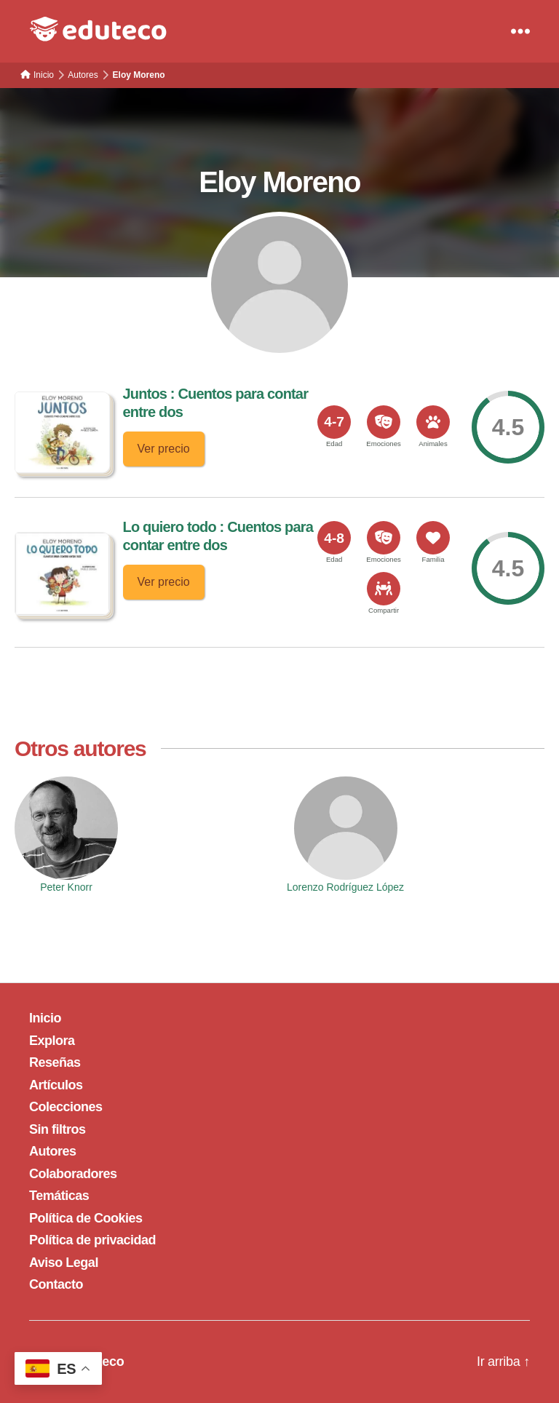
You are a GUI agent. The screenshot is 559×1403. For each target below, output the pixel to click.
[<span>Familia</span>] (433, 538)
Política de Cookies (86, 1218)
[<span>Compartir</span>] (383, 588)
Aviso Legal (63, 1262)
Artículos (56, 1085)
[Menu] (520, 31)
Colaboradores (73, 1173)
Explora (52, 1040)
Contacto (56, 1284)
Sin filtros (57, 1129)
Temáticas (59, 1195)
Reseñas (55, 1062)
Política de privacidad (92, 1240)
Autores (52, 1151)
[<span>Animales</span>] (433, 422)
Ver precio (164, 448)
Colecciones (66, 1107)
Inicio (45, 1018)
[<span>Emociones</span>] (383, 422)
